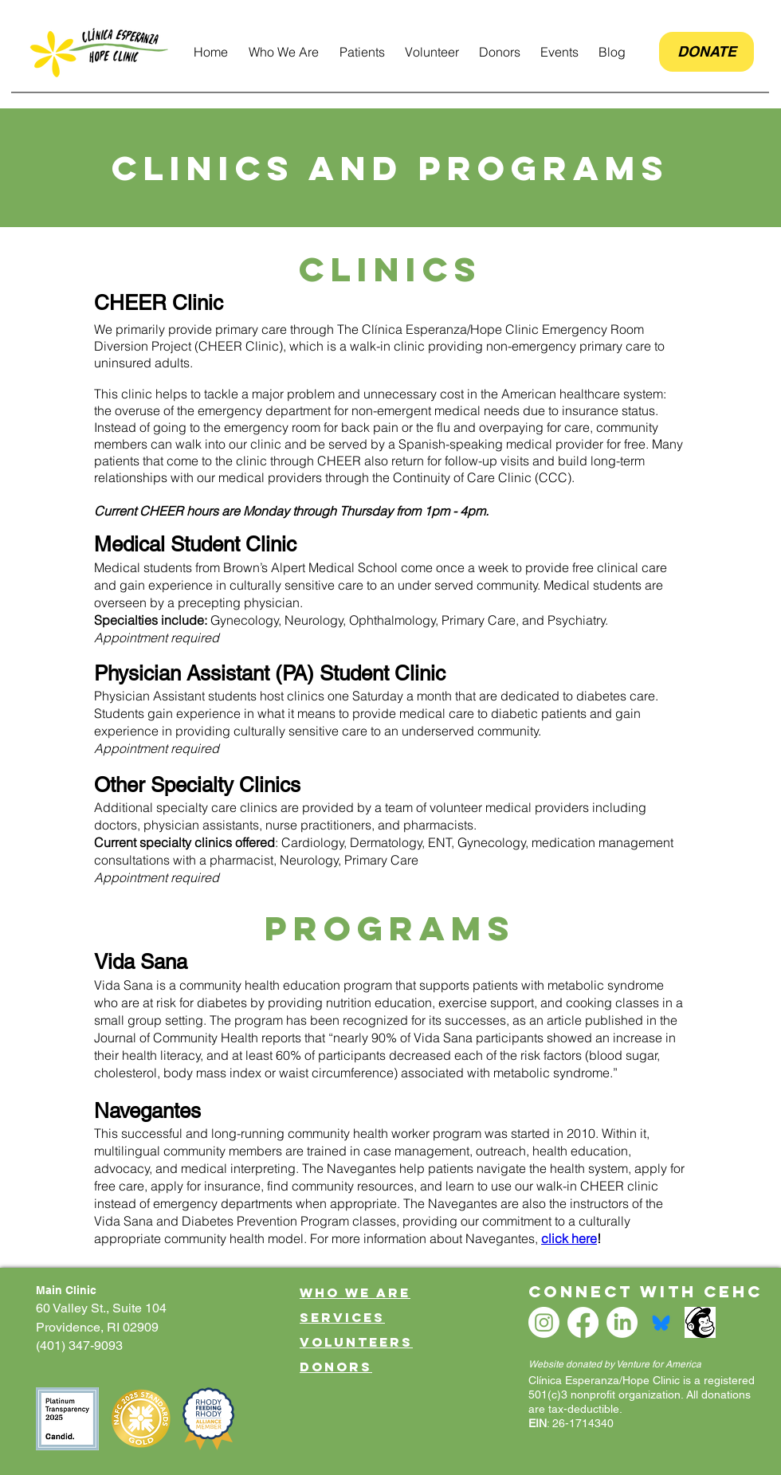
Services (342, 1317)
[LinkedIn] (622, 1322)
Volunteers (356, 1342)
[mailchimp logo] (700, 1322)
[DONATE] (706, 51)
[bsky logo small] (661, 1322)
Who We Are (355, 1292)
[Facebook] (583, 1322)
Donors (336, 1367)
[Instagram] (543, 1322)
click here (569, 1238)
